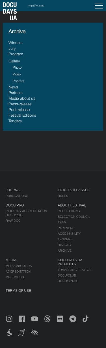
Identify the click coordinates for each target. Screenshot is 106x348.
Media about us (21, 98)
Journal (13, 190)
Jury (12, 48)
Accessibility (69, 233)
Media (11, 260)
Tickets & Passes (73, 190)
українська (36, 5)
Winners (15, 42)
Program (15, 53)
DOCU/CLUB (67, 275)
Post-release (19, 109)
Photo (17, 67)
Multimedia (15, 277)
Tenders (15, 120)
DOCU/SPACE (68, 281)
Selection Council (74, 216)
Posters (18, 81)
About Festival (72, 205)
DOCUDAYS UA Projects (70, 262)
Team (62, 222)
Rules (63, 195)
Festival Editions (22, 115)
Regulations (69, 211)
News (13, 86)
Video (17, 74)
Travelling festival (75, 269)
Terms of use (18, 291)
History (65, 245)
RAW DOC (13, 220)
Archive (65, 250)
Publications (17, 195)
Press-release (19, 103)
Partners (15, 92)
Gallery (14, 60)
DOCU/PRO (15, 205)
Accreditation (18, 271)
